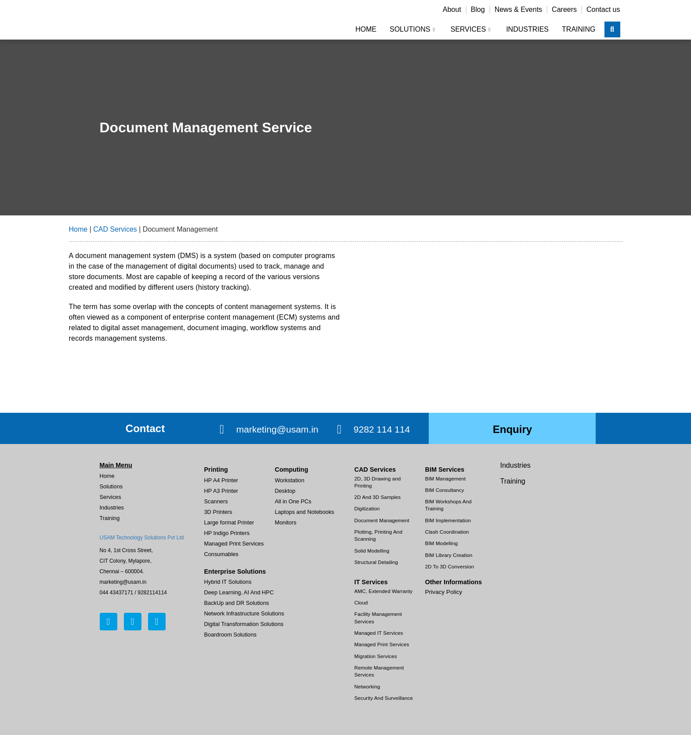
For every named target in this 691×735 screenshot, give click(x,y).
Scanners (216, 501)
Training (578, 29)
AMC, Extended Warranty (384, 591)
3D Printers (218, 512)
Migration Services (376, 656)
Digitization (367, 508)
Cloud (361, 602)
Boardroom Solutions (230, 634)
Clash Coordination (447, 532)
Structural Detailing (376, 562)
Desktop (285, 491)
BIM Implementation (448, 520)
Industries (527, 29)
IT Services (371, 582)
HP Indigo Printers (227, 533)
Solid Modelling (372, 550)
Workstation (289, 480)
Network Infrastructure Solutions (244, 613)
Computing (291, 469)
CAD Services (115, 229)
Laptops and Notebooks (304, 512)
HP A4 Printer (221, 480)
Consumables (221, 554)
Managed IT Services (379, 633)
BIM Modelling (441, 543)
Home (365, 29)
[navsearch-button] (612, 29)
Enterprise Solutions (235, 571)
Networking (367, 686)
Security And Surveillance (384, 698)
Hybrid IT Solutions (228, 582)
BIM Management (445, 478)
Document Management (382, 520)
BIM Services (445, 469)
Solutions (412, 29)
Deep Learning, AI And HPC (239, 592)
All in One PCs (293, 501)
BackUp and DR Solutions (236, 603)
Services (470, 29)
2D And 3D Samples (378, 497)
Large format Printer (229, 522)
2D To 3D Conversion (449, 566)
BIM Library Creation (449, 555)
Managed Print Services (234, 543)
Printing (216, 469)
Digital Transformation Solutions (244, 624)
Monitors (286, 522)
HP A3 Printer (221, 491)
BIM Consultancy (444, 490)
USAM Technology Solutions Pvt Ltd (142, 538)
